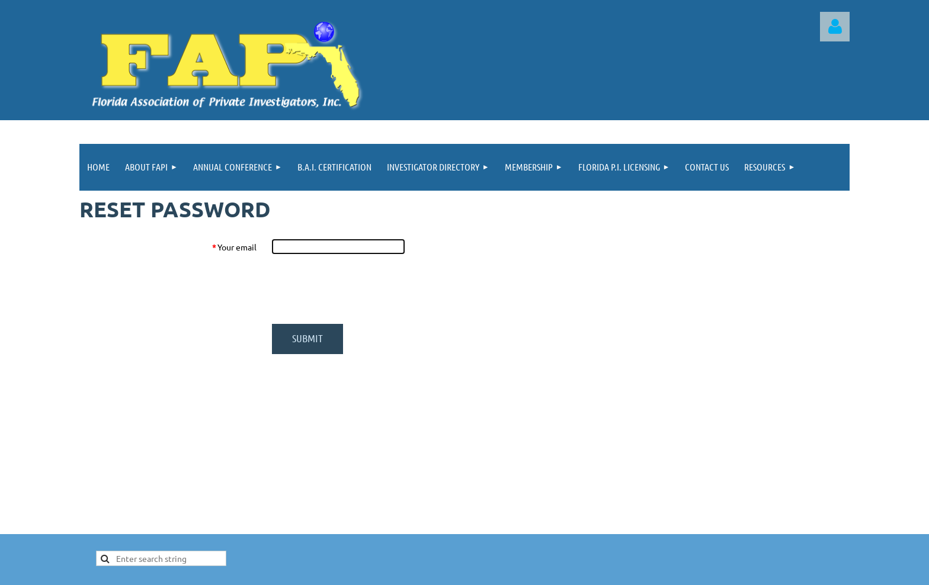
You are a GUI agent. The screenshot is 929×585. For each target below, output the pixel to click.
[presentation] (362, 289)
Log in (835, 26)
